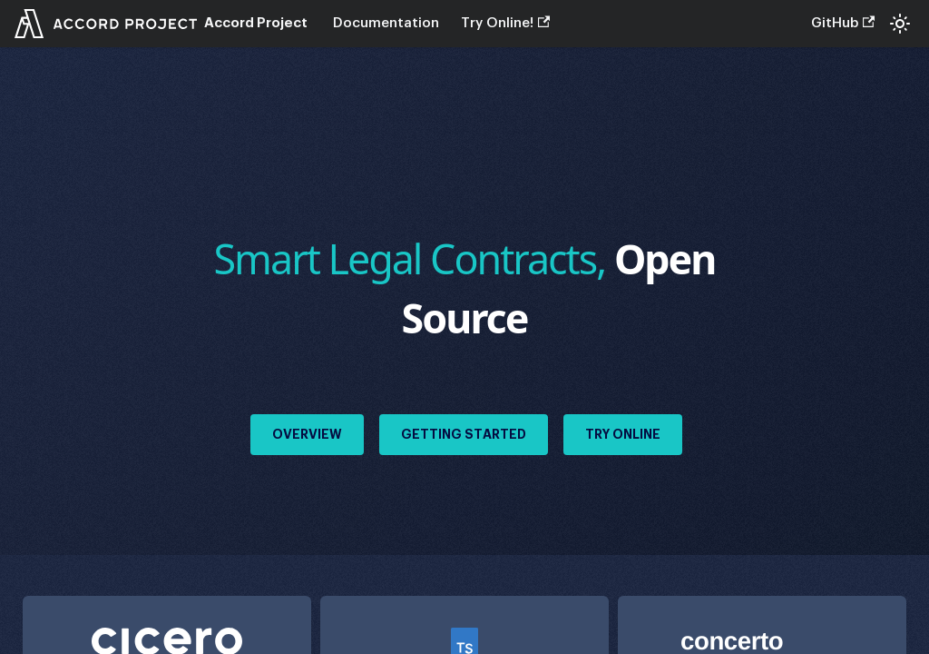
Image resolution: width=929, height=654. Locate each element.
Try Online (622, 434)
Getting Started (463, 434)
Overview (307, 434)
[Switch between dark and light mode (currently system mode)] (899, 23)
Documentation (386, 23)
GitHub (843, 23)
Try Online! (505, 23)
